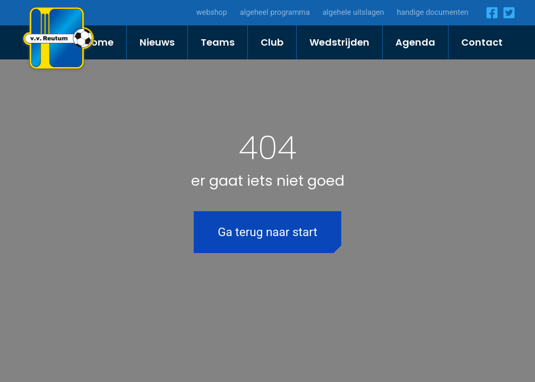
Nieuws (157, 42)
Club (272, 42)
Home (99, 42)
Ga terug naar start (267, 232)
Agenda (415, 42)
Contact (482, 42)
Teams (218, 42)
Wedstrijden (339, 42)
